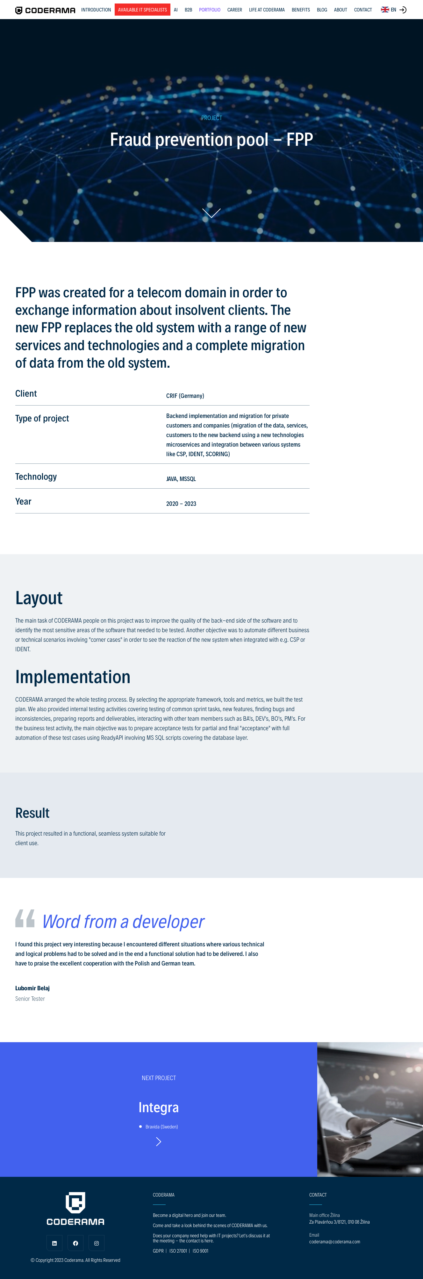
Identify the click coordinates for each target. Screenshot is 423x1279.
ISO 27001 (178, 1250)
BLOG (322, 9)
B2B (188, 9)
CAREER (234, 9)
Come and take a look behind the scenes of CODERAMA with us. (210, 1225)
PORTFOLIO (209, 9)
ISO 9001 (200, 1250)
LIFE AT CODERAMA (267, 9)
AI (176, 9)
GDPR (158, 1250)
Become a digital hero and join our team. (189, 1215)
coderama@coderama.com (334, 1241)
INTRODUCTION (96, 9)
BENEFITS (301, 9)
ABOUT (340, 9)
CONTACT (363, 9)
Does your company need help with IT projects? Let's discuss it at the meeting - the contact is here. (211, 1237)
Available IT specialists (142, 9)
